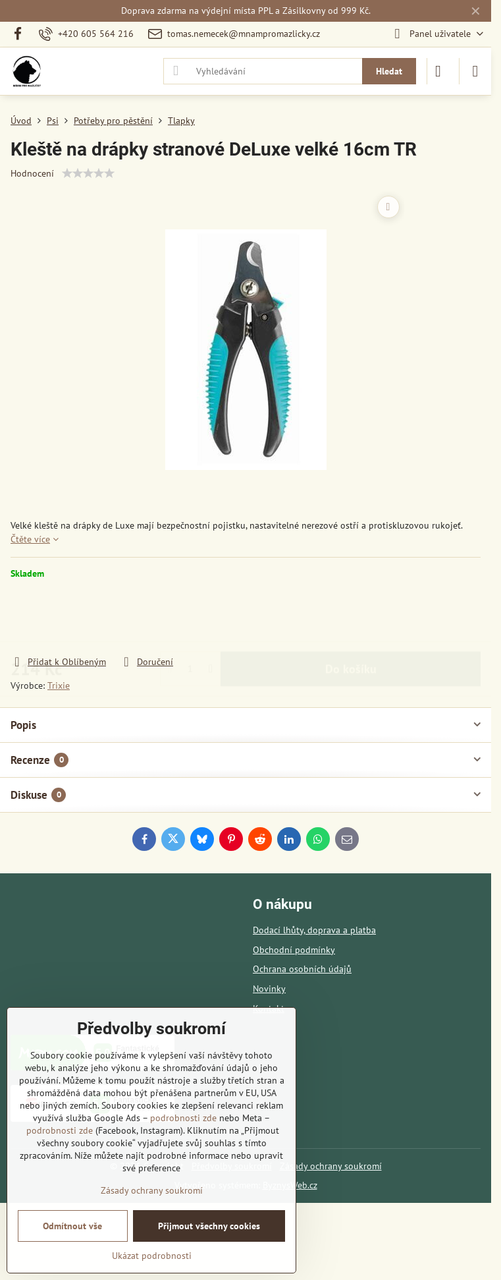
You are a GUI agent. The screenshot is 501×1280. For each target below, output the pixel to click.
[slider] (88, 173)
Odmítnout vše (72, 1226)
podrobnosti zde (183, 1118)
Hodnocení (32, 173)
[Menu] (475, 71)
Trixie (58, 685)
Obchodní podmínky (294, 950)
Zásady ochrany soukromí (331, 1166)
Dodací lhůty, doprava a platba (314, 930)
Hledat (389, 71)
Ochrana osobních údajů (302, 969)
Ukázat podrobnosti (152, 1256)
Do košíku (351, 617)
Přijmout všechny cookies (209, 1226)
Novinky (269, 989)
